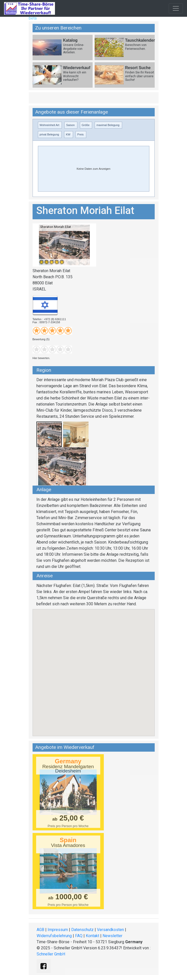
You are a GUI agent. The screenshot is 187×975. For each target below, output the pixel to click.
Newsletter (112, 935)
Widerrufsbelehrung (54, 935)
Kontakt (92, 935)
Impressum (58, 929)
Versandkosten (110, 929)
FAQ (78, 935)
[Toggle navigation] (176, 8)
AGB (40, 929)
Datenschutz (82, 929)
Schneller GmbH (51, 954)
